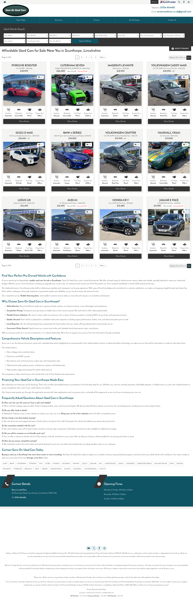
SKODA (45, 469)
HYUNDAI (66, 464)
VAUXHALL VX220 (169, 133)
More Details (24, 121)
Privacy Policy (91, 589)
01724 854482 (167, 7)
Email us (154, 2)
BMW (12, 464)
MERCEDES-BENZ (144, 464)
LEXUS (120, 464)
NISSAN (180, 464)
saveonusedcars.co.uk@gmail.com (174, 11)
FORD (47, 464)
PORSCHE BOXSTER (24, 65)
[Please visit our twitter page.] (179, 2)
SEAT (37, 469)
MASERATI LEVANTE (121, 65)
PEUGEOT (7, 469)
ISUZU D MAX (24, 133)
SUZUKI (67, 469)
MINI (172, 464)
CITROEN (32, 464)
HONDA (56, 464)
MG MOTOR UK (160, 464)
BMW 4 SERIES (72, 133)
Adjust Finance (182, 49)
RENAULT (28, 469)
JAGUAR (93, 464)
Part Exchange (134, 20)
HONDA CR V (121, 200)
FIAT (41, 464)
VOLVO (102, 469)
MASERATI (130, 464)
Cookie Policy (101, 589)
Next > (102, 57)
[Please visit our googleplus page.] (188, 2)
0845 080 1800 (130, 585)
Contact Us (172, 20)
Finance (97, 20)
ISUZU (84, 464)
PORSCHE (18, 469)
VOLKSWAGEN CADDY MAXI (169, 65)
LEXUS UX (24, 200)
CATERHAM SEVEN (72, 65)
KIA (100, 464)
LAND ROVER (110, 464)
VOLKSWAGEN (90, 469)
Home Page (20, 20)
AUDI (5, 464)
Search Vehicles (85, 41)
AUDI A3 (72, 200)
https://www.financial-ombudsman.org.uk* (154, 585)
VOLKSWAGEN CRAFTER (120, 133)
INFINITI (76, 464)
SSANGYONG (56, 469)
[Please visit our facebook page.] (183, 2)
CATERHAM (21, 464)
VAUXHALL (77, 469)
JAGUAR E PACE (169, 200)
